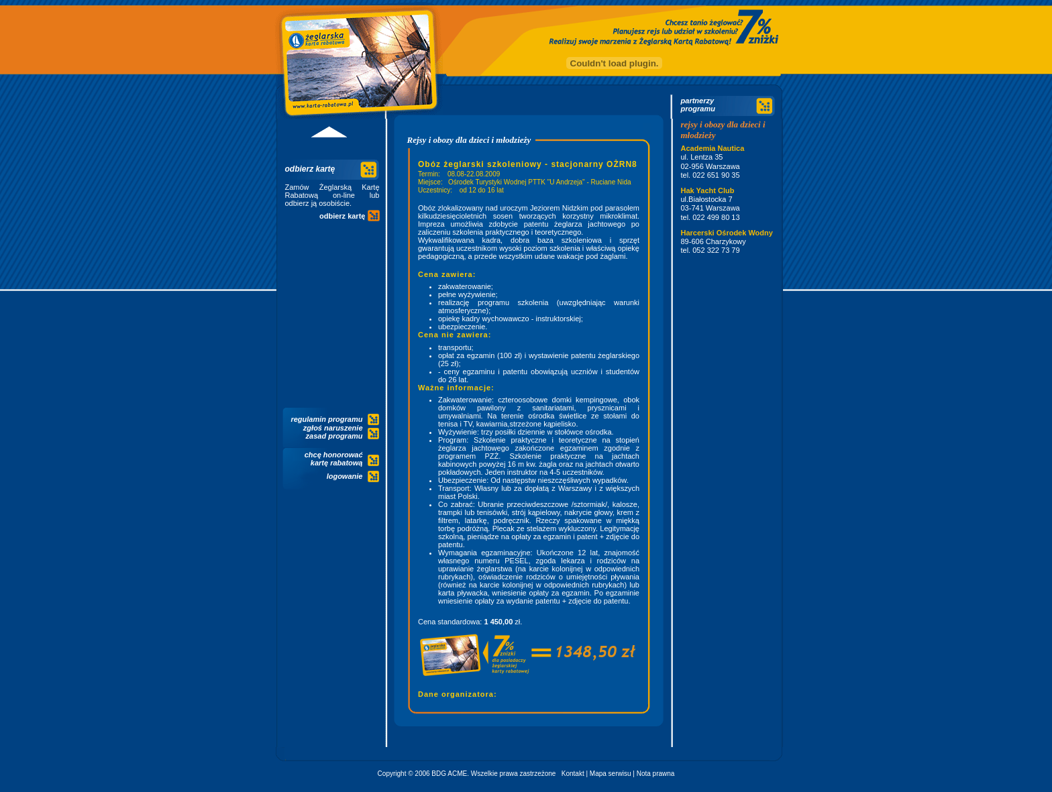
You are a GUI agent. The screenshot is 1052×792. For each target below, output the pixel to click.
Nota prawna (656, 773)
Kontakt (573, 773)
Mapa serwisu (610, 773)
